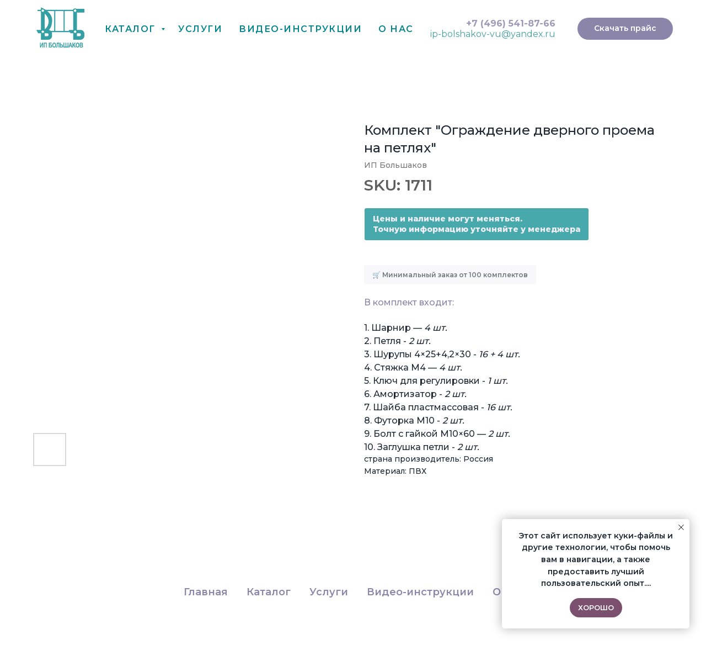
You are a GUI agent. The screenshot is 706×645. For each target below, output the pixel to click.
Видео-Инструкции (300, 29)
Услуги (200, 29)
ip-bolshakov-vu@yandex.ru (492, 34)
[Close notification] (681, 527)
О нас (396, 29)
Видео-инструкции (420, 592)
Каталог (131, 29)
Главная (206, 592)
